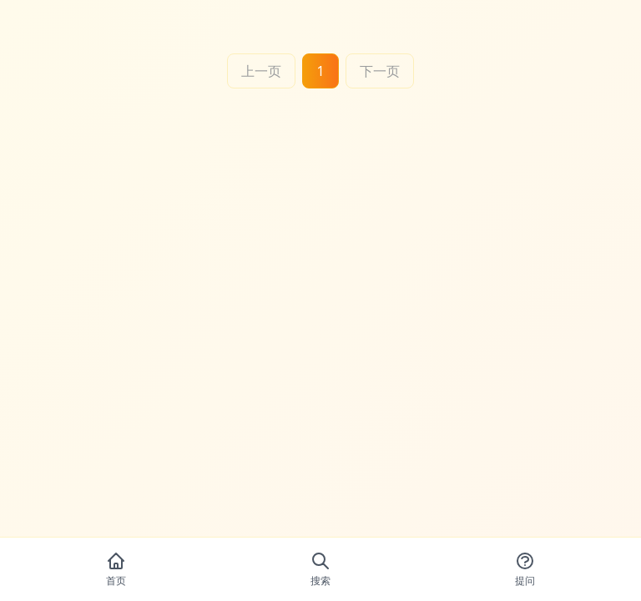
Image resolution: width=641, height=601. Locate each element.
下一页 (380, 71)
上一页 (261, 71)
